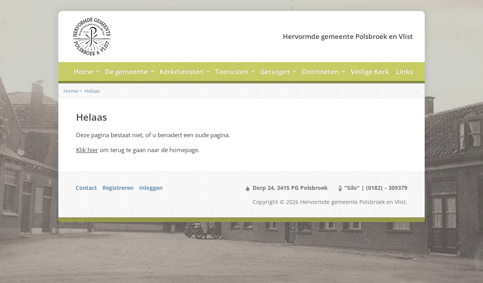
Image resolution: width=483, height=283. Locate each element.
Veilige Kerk (370, 71)
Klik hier (87, 150)
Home (83, 71)
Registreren (118, 187)
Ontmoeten (320, 71)
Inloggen (151, 187)
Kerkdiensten (181, 71)
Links (404, 71)
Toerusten (231, 71)
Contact (86, 187)
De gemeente (126, 71)
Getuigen (275, 71)
